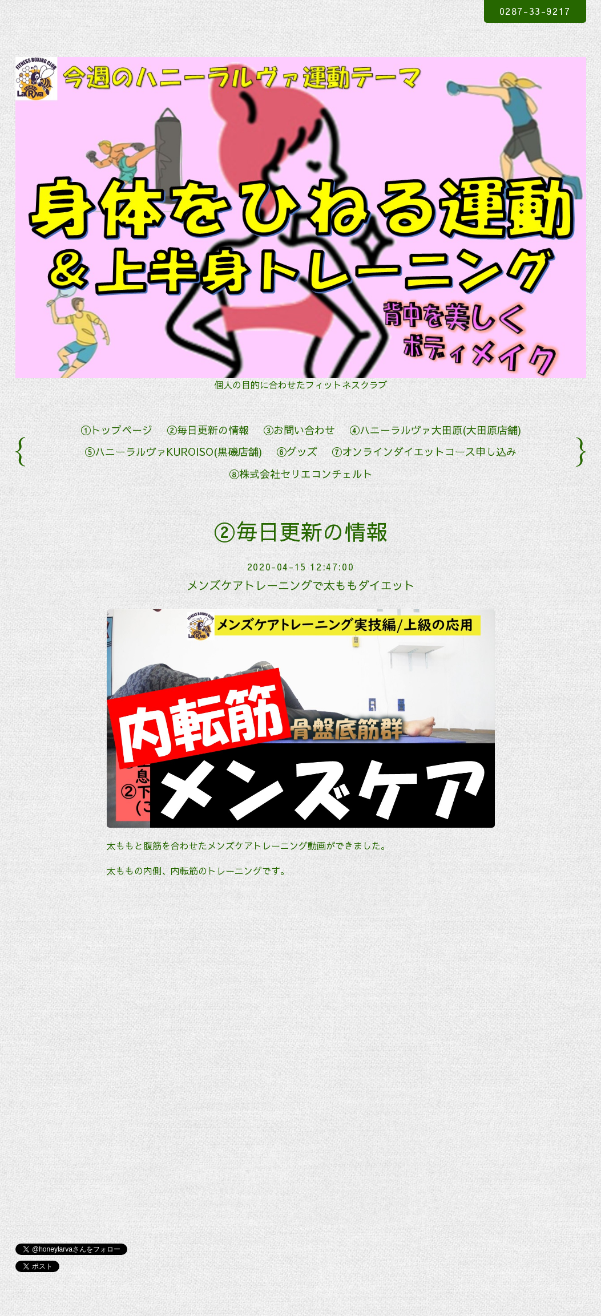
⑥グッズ (296, 451)
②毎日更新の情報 (208, 430)
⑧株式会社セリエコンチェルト (301, 474)
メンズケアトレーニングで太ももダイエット (301, 585)
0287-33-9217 (535, 11)
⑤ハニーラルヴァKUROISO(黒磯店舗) (173, 451)
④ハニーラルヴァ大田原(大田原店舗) (435, 430)
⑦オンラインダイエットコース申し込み (424, 451)
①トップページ (116, 430)
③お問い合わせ (299, 430)
